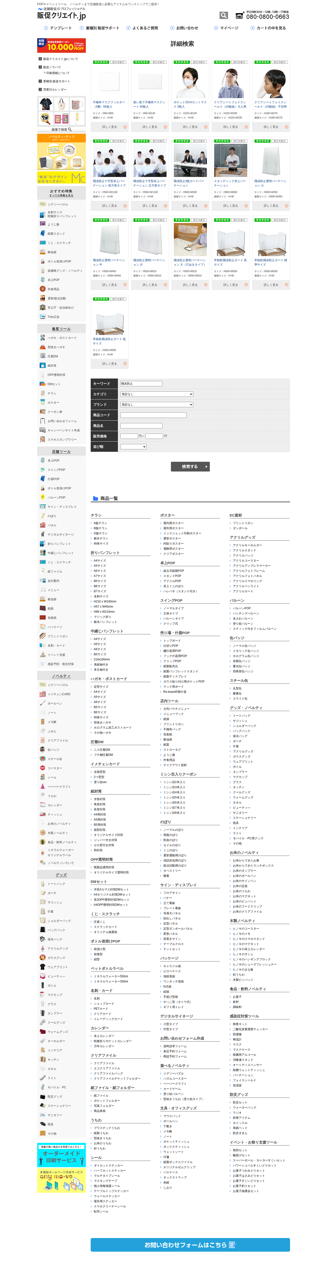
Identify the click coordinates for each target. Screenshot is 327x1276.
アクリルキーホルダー (247, 545)
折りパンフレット (105, 553)
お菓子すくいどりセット (249, 1181)
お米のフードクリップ (247, 906)
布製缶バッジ (241, 661)
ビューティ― (241, 807)
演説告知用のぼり (175, 860)
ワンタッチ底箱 (173, 981)
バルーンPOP (242, 608)
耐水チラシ (101, 538)
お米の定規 (240, 886)
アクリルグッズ (242, 537)
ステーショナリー (244, 818)
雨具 (236, 823)
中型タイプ (170, 1029)
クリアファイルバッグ (108, 1073)
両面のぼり (170, 835)
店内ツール (169, 701)
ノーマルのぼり (173, 830)
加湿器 (237, 1085)
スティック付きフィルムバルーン (255, 628)
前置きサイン (172, 939)
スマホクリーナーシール (110, 1206)
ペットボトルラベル (107, 968)
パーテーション (243, 1075)
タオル (237, 802)
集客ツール (61, 329)
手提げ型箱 (170, 997)
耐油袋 (167, 739)
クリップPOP (172, 661)
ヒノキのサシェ (243, 954)
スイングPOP (171, 600)
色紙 (166, 1182)
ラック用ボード (173, 686)
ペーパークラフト (175, 1083)
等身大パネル (172, 913)
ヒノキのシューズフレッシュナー (255, 964)
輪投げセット (241, 1155)
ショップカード (104, 1003)
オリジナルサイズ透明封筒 (111, 872)
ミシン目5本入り (174, 797)
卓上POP (167, 563)
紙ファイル (101, 1095)
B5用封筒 (100, 824)
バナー (167, 898)
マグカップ (240, 777)
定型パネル (170, 923)
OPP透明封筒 (102, 859)
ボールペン (170, 1121)
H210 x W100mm (105, 601)
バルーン (237, 600)
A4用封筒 (100, 814)
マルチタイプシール (107, 1175)
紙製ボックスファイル (178, 1162)
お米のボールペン (244, 876)
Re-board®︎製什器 (174, 691)
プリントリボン (173, 724)
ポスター (167, 515)
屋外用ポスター (173, 528)
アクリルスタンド (244, 550)
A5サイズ (100, 565)
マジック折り (102, 617)
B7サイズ (100, 591)
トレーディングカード (108, 1019)
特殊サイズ (101, 543)
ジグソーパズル (173, 1073)
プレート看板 (172, 908)
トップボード (172, 640)
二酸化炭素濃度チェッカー (250, 1029)
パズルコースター (175, 1078)
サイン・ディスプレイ (178, 885)
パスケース (170, 1172)
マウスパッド (172, 1116)
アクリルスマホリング (247, 581)
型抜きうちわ (102, 1138)
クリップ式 (170, 623)
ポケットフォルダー (107, 1100)
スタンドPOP (172, 576)
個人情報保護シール (107, 1186)
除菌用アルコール (244, 1054)
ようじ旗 (169, 755)
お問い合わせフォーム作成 (182, 1038)
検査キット (240, 1024)
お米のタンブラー (244, 870)
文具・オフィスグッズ (178, 1108)
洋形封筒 (100, 799)
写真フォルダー (104, 1106)
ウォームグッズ (243, 797)
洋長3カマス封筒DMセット (111, 889)
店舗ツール (61, 451)
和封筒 (98, 850)
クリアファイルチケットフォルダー (117, 1078)
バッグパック (241, 731)
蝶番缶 (237, 693)
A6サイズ (100, 571)
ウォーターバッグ (244, 1107)
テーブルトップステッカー (111, 1191)
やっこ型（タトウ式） (178, 1002)
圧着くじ (100, 922)
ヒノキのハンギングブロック (252, 959)
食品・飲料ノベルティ (248, 989)
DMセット (99, 881)
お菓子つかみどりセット (249, 1170)
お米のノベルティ (244, 853)
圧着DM (97, 742)
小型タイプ (170, 1024)
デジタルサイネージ (176, 1016)
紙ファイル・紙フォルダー (112, 1088)
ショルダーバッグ (244, 726)
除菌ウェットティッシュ (249, 1070)
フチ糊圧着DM (103, 755)
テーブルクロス (173, 944)
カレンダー (100, 1028)
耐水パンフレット (105, 622)
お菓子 (237, 997)
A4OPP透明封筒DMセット (111, 904)
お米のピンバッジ (244, 901)
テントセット (172, 949)
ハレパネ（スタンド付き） (180, 591)
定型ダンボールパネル (178, 928)
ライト (237, 833)
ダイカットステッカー (108, 1165)
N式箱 (167, 986)
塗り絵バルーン (173, 1094)
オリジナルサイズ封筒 (108, 835)
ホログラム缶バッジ (246, 656)
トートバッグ (241, 715)
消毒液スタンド (243, 1060)
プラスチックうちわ (107, 1128)
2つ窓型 (99, 777)
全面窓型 (100, 772)
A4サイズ (100, 560)
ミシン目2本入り (174, 782)
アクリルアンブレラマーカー (252, 565)
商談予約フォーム (175, 1056)
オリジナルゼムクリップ (179, 1167)
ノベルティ (61, 676)
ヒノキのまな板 (243, 969)
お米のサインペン (244, 881)
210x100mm (102, 659)
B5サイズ (100, 581)
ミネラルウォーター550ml (111, 976)
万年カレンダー (104, 1046)
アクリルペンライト (246, 586)
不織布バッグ (172, 729)
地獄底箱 (169, 976)
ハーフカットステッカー (110, 1170)
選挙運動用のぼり (175, 855)
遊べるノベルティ (174, 1065)
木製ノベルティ (242, 921)
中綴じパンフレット (107, 631)
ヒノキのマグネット (246, 944)
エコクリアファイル (107, 1068)
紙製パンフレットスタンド (180, 671)
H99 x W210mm (104, 611)
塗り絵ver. (100, 782)
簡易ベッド (240, 1128)
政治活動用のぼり (175, 865)
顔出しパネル (172, 918)
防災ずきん (240, 1133)
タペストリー (172, 870)
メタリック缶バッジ (246, 651)
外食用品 (169, 760)
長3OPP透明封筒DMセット (112, 899)
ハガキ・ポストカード (109, 679)
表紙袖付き (101, 664)
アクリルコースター (246, 560)
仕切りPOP (170, 645)
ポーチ (237, 741)
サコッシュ (240, 720)
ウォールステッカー (107, 1196)
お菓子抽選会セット (246, 1191)
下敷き (167, 1126)
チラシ (96, 515)
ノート (167, 1136)
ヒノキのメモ (241, 933)
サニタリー (240, 812)
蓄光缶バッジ (241, 666)
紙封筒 (96, 791)
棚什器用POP (172, 651)
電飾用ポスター (173, 548)
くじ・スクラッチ (105, 914)
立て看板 (169, 903)
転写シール (101, 1211)
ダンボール (240, 528)
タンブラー (240, 772)
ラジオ (237, 1112)
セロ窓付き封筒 (104, 845)
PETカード (101, 1008)
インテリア (240, 828)
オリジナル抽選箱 (105, 932)
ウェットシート (173, 1152)
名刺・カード (102, 991)
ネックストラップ (175, 1177)
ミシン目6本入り (174, 802)
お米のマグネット (244, 896)
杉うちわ (100, 1148)
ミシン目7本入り (174, 807)
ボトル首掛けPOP (105, 941)
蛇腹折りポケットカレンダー (113, 1041)
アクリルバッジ (243, 555)
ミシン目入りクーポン (178, 774)
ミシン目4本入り (174, 792)
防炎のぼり (170, 840)
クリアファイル (103, 1055)
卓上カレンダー (104, 1036)
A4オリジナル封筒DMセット (112, 894)
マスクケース (241, 1049)
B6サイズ (100, 586)
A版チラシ (100, 523)
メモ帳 (167, 1131)
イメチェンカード (105, 764)
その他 (237, 843)
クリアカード (102, 1014)
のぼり (165, 822)
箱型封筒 (100, 830)
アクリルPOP (172, 581)
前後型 (98, 954)
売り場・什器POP (175, 633)
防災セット (240, 1102)
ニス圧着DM (102, 749)
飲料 (236, 1002)
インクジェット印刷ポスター (182, 533)
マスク (237, 1044)
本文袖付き (101, 669)
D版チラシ (101, 533)
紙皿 (166, 744)
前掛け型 (100, 949)
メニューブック (173, 714)
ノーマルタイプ (173, 608)
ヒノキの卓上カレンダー (249, 949)
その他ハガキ (102, 732)
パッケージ (169, 958)
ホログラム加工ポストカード (113, 727)
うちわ (96, 1120)
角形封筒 (100, 804)
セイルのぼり (172, 845)
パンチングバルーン (246, 613)
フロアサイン (172, 893)
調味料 (237, 1007)
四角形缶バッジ (243, 671)
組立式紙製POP (173, 571)
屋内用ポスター (173, 523)
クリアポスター (173, 553)
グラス (237, 782)
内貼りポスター (173, 543)
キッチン (239, 787)
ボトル (237, 766)
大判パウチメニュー (176, 709)
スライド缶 (240, 698)
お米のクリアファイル (247, 911)
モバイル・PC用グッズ (248, 838)
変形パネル (170, 933)
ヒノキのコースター (246, 928)
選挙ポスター (172, 538)
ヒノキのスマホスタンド (249, 939)
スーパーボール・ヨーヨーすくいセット (259, 1160)
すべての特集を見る (61, 195)
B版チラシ (100, 528)
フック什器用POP (175, 656)
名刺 (97, 998)
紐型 (97, 959)
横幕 (166, 876)
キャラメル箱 (172, 966)
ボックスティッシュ (176, 1146)
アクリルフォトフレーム (249, 571)
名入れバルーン (243, 618)
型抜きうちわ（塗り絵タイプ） (183, 1099)
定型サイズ (101, 686)
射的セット (240, 1150)
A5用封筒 (100, 819)
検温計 (237, 1039)
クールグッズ (241, 792)
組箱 (166, 991)
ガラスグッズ (241, 756)
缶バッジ (237, 638)
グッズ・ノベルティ (246, 708)
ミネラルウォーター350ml (111, 981)
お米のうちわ (102, 1143)
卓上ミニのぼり (173, 586)
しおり (167, 1187)
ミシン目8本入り (174, 812)
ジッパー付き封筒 (105, 840)
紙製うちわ (101, 1133)
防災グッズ (239, 1094)
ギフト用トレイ (173, 1007)
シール (96, 1158)
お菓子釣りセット (244, 1186)
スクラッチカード (105, 927)
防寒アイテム (241, 1117)
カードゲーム (172, 1089)
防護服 (237, 1034)
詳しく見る (109, 127)
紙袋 (166, 719)
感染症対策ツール (244, 1016)
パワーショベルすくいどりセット (255, 1165)
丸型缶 (237, 688)
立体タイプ (170, 613)
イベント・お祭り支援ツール (253, 1142)
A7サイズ (100, 576)
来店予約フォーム (175, 1051)
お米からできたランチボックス (253, 865)
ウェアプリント (243, 761)
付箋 (166, 1157)
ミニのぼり (170, 850)
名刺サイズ (101, 596)
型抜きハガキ (102, 722)
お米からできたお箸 (246, 860)
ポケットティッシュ (176, 1141)
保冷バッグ (240, 736)
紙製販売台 (170, 666)
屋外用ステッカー (105, 1201)
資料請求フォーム (175, 1046)
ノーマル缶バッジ (244, 645)
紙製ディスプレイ (175, 676)
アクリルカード (243, 591)
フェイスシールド (244, 1080)
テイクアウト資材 (175, 765)
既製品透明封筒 (104, 867)
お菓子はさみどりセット (249, 1175)
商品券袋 (100, 1111)
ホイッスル (240, 1123)
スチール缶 (239, 680)
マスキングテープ (105, 1181)
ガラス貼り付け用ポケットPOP (183, 681)
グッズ (61, 875)
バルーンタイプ (173, 618)
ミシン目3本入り (174, 787)
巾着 (236, 746)
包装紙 (167, 734)
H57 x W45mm (103, 606)
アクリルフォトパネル (247, 576)
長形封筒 (100, 809)
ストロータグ (172, 749)
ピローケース (172, 971)
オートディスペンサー (247, 1065)
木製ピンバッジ (243, 979)
